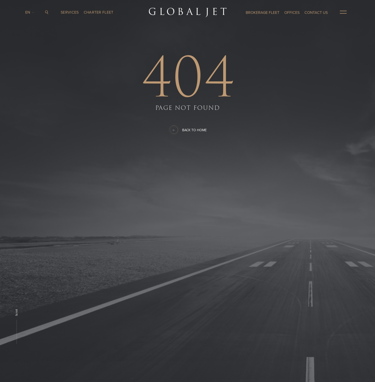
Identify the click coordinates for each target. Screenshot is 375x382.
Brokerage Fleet (262, 12)
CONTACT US (316, 12)
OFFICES (292, 12)
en (29, 12)
